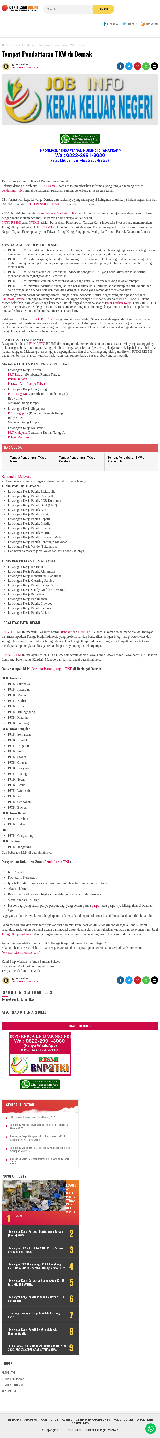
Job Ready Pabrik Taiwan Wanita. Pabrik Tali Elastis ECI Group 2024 (33, 1117)
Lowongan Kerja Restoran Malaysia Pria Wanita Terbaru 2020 (31, 1150)
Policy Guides (123, 1417)
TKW (47, 217)
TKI (38, 217)
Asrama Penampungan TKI (51, 659)
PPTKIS (34, 212)
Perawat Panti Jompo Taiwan (27, 374)
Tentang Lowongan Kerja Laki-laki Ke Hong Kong (29, 1309)
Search (89, 9)
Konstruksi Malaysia (16, 467)
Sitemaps (14, 1417)
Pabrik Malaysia (19, 427)
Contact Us (49, 1417)
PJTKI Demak (47, 176)
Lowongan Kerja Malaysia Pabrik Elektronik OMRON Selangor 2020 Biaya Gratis (33, 1128)
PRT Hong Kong (19, 384)
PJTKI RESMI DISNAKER (45, 194)
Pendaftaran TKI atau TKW (58, 203)
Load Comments (80, 1016)
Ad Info (67, 1417)
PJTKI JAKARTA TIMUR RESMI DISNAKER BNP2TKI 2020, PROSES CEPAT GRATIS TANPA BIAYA (28, 1343)
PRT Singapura (18, 403)
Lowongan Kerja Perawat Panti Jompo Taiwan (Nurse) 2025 (27, 1223)
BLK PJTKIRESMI (41, 309)
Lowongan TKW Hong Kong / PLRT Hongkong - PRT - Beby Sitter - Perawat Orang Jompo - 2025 (28, 1258)
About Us (31, 1417)
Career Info (80, 1421)
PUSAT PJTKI (11, 645)
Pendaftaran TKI (56, 852)
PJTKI (6, 622)
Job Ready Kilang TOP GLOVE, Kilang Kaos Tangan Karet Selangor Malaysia (32, 1139)
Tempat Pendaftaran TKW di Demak (47, 43)
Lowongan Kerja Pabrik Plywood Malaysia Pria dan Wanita (27, 1292)
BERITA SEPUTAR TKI (13, 1382)
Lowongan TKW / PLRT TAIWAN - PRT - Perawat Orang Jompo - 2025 (29, 1240)
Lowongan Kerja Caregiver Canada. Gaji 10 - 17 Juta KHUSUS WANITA (29, 1276)
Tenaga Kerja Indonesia (17, 924)
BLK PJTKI (37, 334)
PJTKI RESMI (11, 212)
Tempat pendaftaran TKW (24, 57)
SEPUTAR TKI (9, 1389)
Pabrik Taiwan (17, 369)
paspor (96, 896)
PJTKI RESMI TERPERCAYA (79, 1427)
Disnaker (66, 622)
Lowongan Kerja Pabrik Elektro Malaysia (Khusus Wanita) (27, 1325)
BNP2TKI (85, 622)
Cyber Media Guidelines (93, 1417)
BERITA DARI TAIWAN (13, 1376)
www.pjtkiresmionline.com (21, 942)
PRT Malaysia (17, 423)
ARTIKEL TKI (8, 1370)
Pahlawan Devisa (13, 289)
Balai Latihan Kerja (118, 293)
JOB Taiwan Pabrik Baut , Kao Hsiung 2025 (33, 1107)
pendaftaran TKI (13, 180)
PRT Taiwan (16, 364)
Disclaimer (145, 1417)
